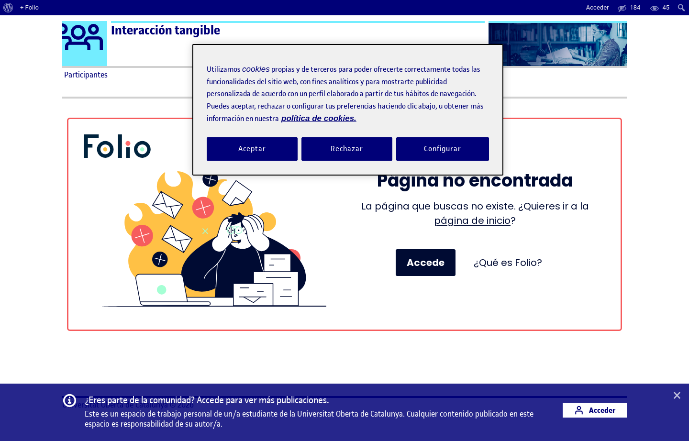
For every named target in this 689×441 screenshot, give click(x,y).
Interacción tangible (165, 30)
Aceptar (252, 149)
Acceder (594, 410)
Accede (426, 262)
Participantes (86, 74)
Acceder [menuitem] (597, 7)
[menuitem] (8, 7)
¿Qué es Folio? (508, 262)
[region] (347, 110)
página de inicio (472, 220)
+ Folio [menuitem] (29, 7)
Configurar (442, 149)
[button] (677, 396)
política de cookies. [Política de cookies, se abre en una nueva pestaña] (318, 118)
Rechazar (347, 149)
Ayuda (453, 74)
